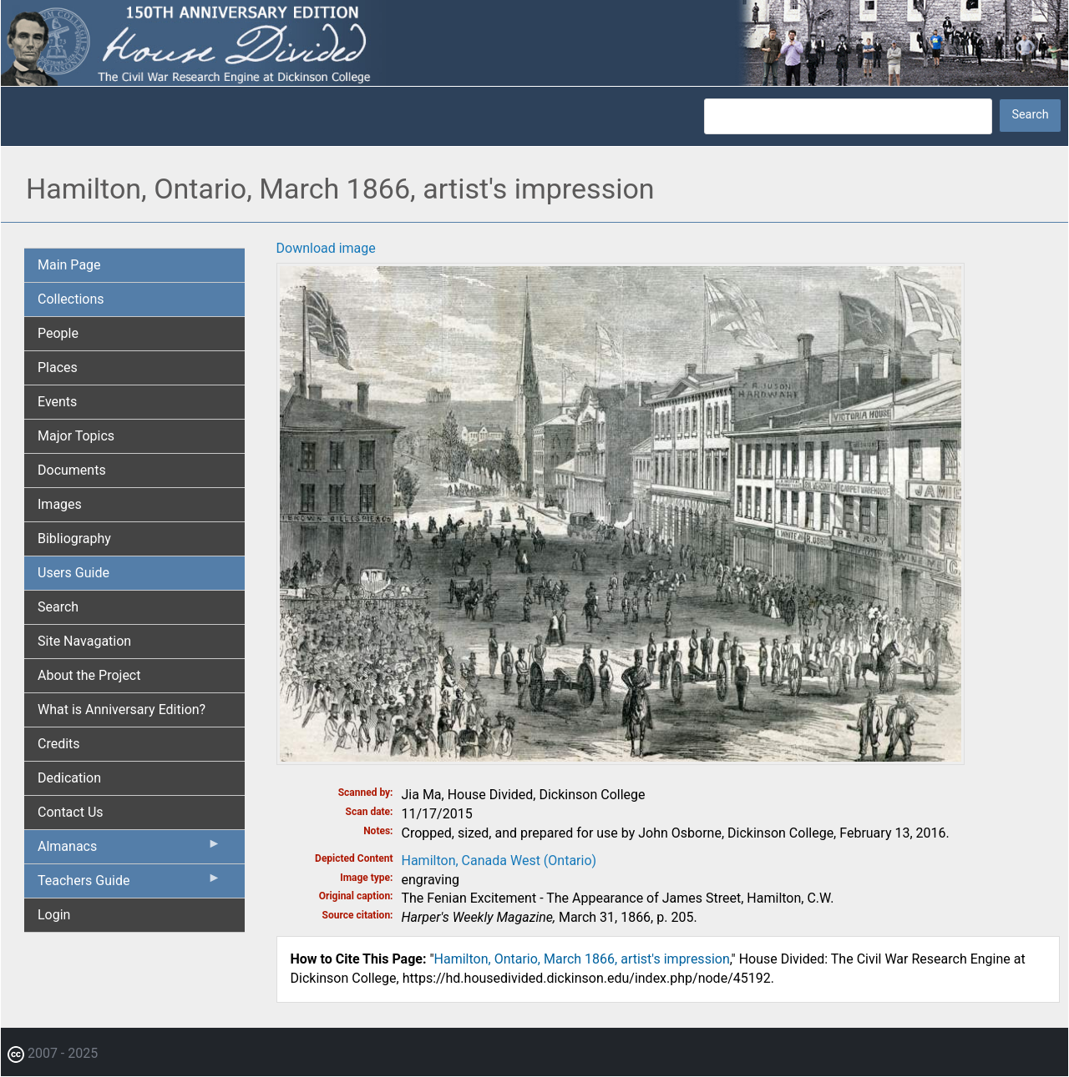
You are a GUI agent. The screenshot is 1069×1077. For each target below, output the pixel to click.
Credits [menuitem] (59, 744)
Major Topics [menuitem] (76, 436)
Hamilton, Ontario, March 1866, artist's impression (582, 959)
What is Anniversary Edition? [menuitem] (121, 709)
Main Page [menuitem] (69, 265)
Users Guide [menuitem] (73, 573)
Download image (326, 248)
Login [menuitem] (54, 915)
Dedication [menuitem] (69, 778)
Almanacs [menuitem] (129, 850)
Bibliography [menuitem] (74, 538)
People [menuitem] (58, 333)
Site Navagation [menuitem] (84, 641)
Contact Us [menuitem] (71, 812)
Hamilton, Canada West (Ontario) (499, 860)
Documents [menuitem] (72, 470)
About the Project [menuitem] (89, 675)
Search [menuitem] (58, 607)
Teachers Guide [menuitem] (129, 884)
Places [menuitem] (58, 367)
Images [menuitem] (60, 504)
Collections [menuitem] (71, 299)
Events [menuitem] (57, 402)
